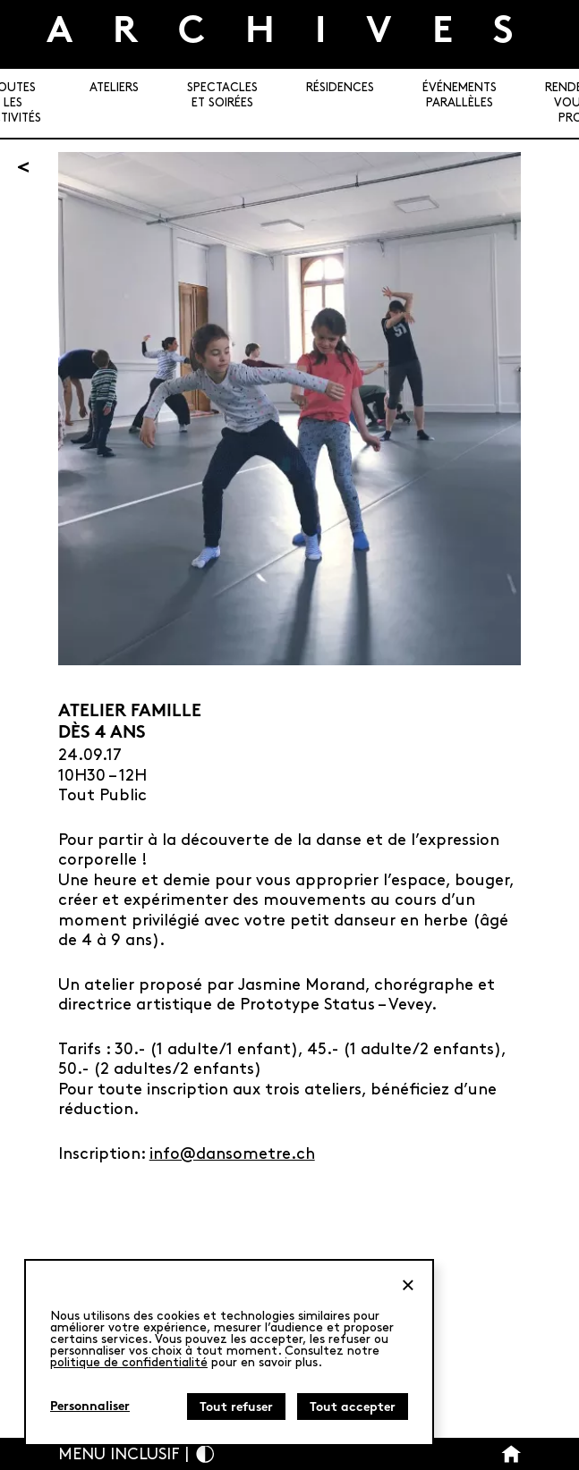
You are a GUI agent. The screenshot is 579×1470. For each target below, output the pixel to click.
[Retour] (23, 167)
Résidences (340, 87)
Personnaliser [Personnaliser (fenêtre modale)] (90, 1407)
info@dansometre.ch (232, 1154)
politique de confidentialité (129, 1362)
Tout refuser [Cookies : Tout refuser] (236, 1408)
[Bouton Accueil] (511, 1454)
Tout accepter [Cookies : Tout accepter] (353, 1408)
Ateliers (114, 87)
